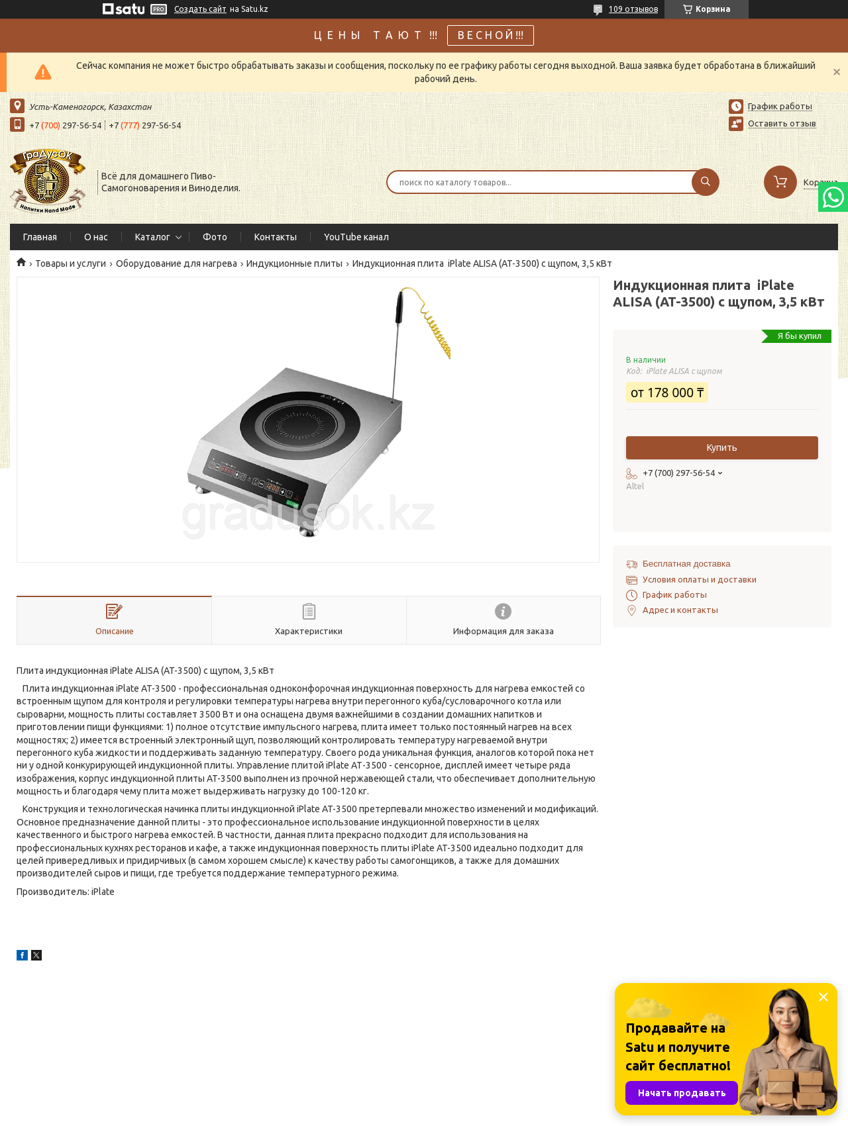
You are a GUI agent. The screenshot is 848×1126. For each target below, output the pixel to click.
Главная (40, 237)
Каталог (152, 237)
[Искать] (705, 182)
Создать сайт (200, 9)
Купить (722, 447)
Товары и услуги (70, 263)
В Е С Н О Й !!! (490, 35)
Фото (215, 237)
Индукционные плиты (294, 263)
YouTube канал (356, 237)
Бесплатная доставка (687, 564)
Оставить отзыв (782, 123)
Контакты (275, 237)
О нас (96, 237)
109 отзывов (633, 9)
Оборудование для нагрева (176, 263)
